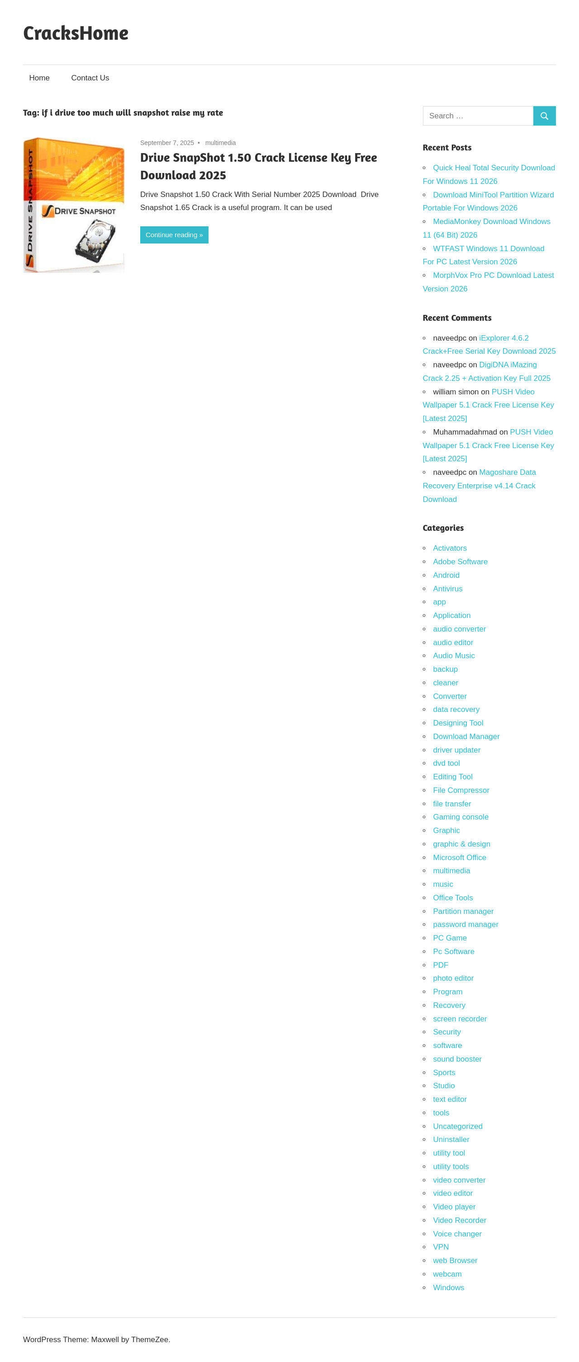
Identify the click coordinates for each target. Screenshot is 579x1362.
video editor (453, 1193)
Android (446, 575)
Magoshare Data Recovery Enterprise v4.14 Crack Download (479, 486)
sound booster (457, 1059)
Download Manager (466, 736)
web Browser (455, 1260)
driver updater (457, 750)
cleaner (446, 683)
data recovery (456, 709)
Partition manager (463, 911)
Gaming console (461, 817)
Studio (444, 1085)
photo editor (453, 978)
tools (441, 1113)
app (439, 602)
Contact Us (90, 78)
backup (445, 669)
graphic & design (462, 844)
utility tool (449, 1153)
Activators (450, 548)
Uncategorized (458, 1126)
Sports (444, 1072)
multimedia (220, 142)
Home (39, 78)
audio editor (453, 642)
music (443, 884)
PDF (441, 965)
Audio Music (454, 655)
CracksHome (75, 32)
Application (452, 615)
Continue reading (171, 235)
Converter (450, 696)
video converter (459, 1180)
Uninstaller (451, 1139)
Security (447, 1032)
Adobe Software (460, 561)
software (447, 1045)
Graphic (446, 830)
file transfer (452, 804)
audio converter (459, 629)
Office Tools (453, 898)
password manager (466, 924)
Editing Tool (453, 776)
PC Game (450, 938)
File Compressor (461, 790)
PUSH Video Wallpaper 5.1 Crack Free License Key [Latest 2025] (488, 405)
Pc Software (454, 951)
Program (448, 992)
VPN (441, 1247)
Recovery (449, 1005)
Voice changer (457, 1234)
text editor (450, 1099)
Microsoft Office (460, 857)
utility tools (451, 1166)
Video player (454, 1207)
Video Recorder (460, 1220)
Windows (449, 1287)
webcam (447, 1274)
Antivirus (448, 589)
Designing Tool (458, 723)
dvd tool (446, 763)
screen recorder (460, 1019)
